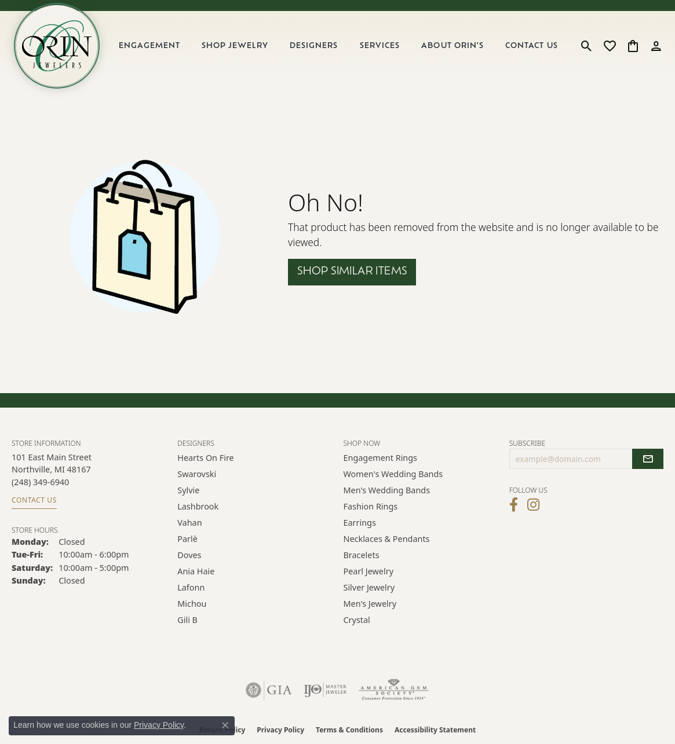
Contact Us (531, 46)
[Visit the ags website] (393, 690)
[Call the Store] (40, 482)
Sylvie (188, 490)
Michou (191, 603)
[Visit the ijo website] (325, 690)
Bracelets (362, 554)
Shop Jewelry (235, 46)
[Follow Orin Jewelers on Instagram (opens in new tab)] (533, 505)
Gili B (187, 619)
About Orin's (452, 46)
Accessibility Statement (435, 730)
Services (380, 46)
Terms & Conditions (349, 730)
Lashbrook (197, 506)
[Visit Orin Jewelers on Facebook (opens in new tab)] (513, 505)
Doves (189, 554)
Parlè (187, 538)
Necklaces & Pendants (387, 538)
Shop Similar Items (352, 271)
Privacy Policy (280, 730)
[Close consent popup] (225, 725)
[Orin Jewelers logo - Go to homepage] (56, 45)
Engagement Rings (381, 457)
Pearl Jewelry (368, 571)
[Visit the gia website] (269, 690)
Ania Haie (195, 571)
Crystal (357, 619)
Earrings (360, 522)
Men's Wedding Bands (387, 490)
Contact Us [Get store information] (34, 500)
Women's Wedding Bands (393, 473)
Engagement (149, 46)
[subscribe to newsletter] (647, 459)
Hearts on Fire (205, 457)
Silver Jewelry (369, 587)
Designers (314, 46)
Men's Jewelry (370, 603)
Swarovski (196, 473)
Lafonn (191, 587)
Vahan (189, 522)
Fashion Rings (371, 506)
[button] (586, 45)
